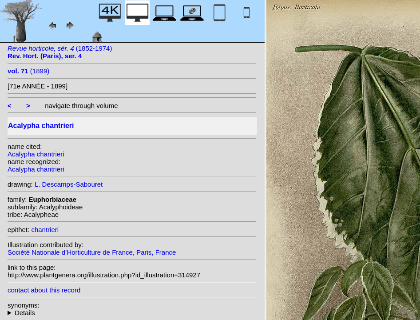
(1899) (28, 71)
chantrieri (45, 229)
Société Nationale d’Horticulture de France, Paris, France (92, 252)
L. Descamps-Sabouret (69, 184)
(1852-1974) (60, 52)
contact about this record (44, 290)
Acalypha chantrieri (36, 154)
